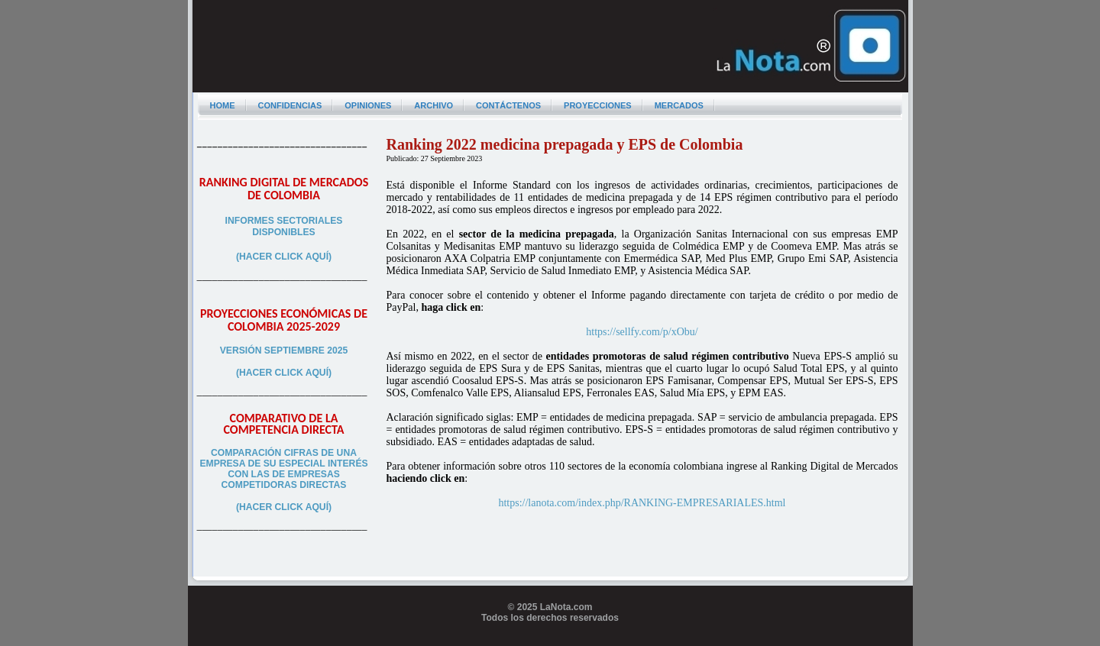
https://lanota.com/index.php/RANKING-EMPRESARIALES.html (641, 503)
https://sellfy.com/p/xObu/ (641, 332)
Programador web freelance (550, 640)
